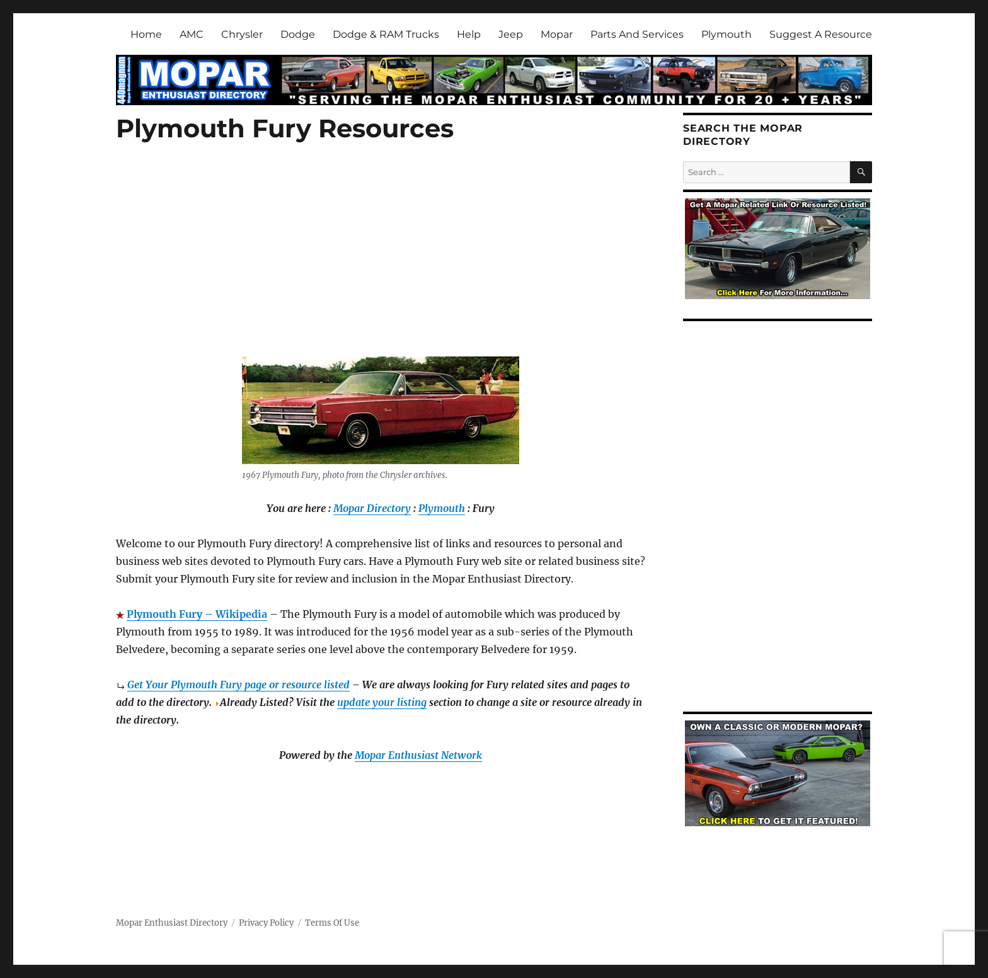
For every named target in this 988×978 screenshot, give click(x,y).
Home (146, 34)
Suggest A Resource (820, 34)
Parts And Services (637, 34)
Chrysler (242, 34)
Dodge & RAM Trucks (386, 34)
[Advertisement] (383, 264)
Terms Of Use (332, 923)
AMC (192, 34)
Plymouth (726, 34)
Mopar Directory (372, 508)
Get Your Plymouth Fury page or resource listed (238, 684)
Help (469, 34)
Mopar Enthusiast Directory (171, 923)
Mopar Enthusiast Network (418, 755)
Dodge (297, 34)
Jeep (510, 34)
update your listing (382, 702)
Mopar (557, 34)
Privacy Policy (266, 923)
